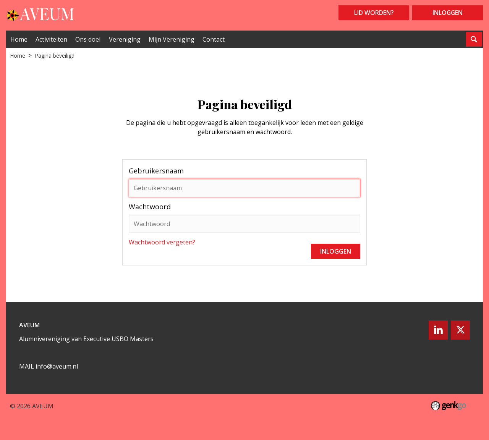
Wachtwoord (150, 206)
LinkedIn (438, 330)
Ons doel (87, 39)
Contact (213, 39)
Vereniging (125, 39)
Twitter (460, 330)
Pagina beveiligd (54, 55)
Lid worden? (374, 12)
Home (19, 39)
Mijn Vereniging (171, 39)
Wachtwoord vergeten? (162, 242)
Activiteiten (51, 39)
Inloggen (447, 12)
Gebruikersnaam (156, 170)
